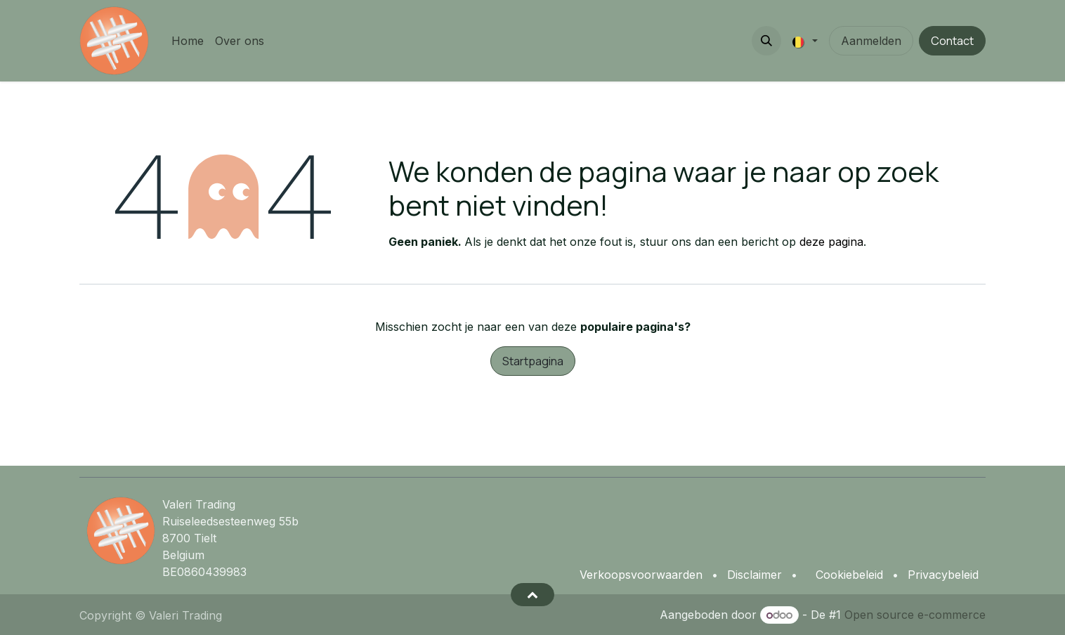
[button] (766, 40)
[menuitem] (187, 41)
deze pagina (831, 242)
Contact (952, 40)
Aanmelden (871, 41)
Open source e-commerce (915, 615)
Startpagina (532, 361)
